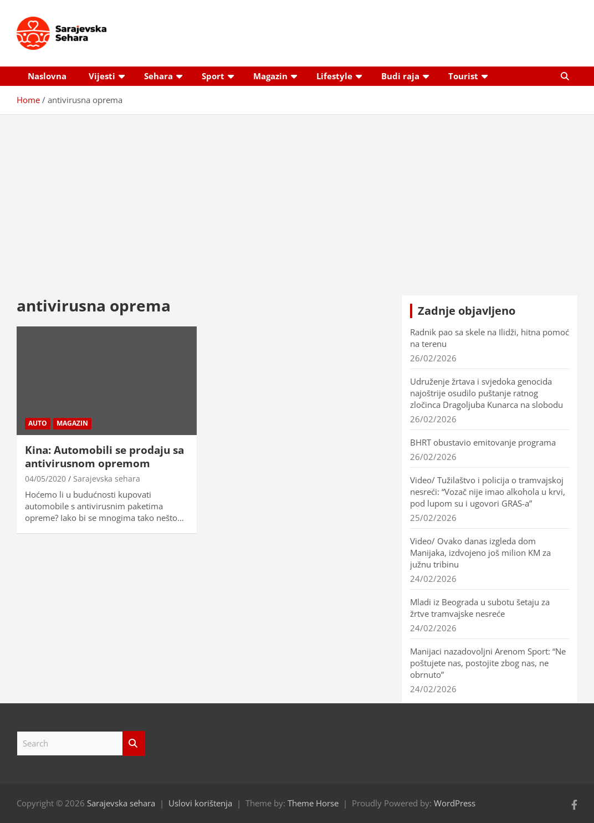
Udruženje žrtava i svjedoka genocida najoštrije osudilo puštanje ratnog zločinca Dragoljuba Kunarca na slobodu (486, 393)
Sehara (158, 75)
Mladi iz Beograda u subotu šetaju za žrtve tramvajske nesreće (480, 607)
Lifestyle (334, 75)
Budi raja (400, 75)
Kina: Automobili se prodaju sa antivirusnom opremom (104, 457)
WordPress (454, 803)
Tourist (463, 75)
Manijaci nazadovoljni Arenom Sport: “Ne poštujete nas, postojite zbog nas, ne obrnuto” (488, 663)
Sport (213, 75)
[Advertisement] (297, 196)
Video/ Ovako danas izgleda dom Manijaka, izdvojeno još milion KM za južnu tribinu (480, 552)
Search (133, 743)
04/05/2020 (45, 478)
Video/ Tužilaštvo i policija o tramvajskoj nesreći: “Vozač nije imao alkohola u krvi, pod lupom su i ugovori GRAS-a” (487, 491)
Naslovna (47, 75)
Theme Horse (313, 803)
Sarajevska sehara (106, 478)
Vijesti (102, 75)
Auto (37, 423)
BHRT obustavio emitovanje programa (483, 442)
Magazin (270, 75)
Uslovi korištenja (200, 803)
